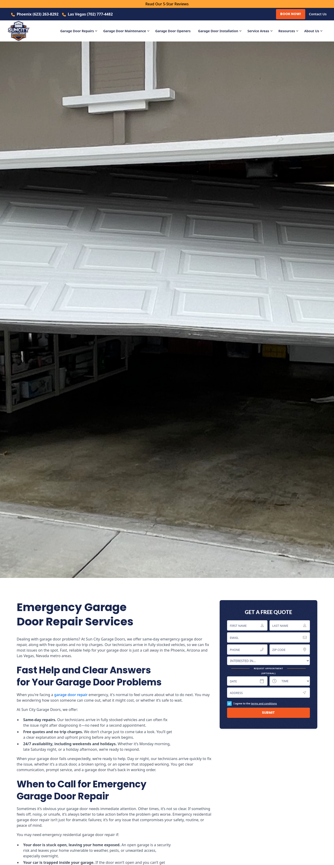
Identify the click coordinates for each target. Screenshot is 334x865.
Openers (172, 31)
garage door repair (70, 694)
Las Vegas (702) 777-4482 (90, 14)
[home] (21, 31)
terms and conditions (264, 703)
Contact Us (318, 14)
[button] (79, 31)
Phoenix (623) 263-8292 (37, 14)
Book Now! (290, 14)
